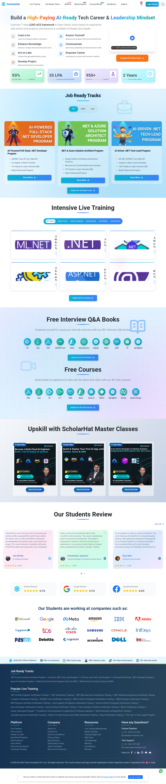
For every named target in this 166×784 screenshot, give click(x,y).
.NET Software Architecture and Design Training (134, 741)
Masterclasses (80, 3)
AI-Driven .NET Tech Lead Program (63, 724)
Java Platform (117, 226)
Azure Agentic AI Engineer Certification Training (73, 749)
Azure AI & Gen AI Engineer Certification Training (117, 749)
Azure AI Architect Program (22, 728)
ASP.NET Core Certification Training (55, 745)
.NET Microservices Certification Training (93, 741)
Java (94, 111)
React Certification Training (111, 761)
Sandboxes (112, 4)
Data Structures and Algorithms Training (113, 757)
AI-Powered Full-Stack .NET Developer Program (133, 724)
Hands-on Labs (17, 781)
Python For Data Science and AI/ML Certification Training (73, 761)
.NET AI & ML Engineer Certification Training (30, 741)
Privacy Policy (108, 777)
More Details (35, 252)
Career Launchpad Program (22, 757)
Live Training (16, 775)
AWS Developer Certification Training (132, 745)
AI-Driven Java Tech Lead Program (95, 724)
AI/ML (83, 111)
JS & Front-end (137, 226)
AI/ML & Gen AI (49, 226)
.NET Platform (28, 226)
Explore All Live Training (83, 293)
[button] (81, 617)
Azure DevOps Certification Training (61, 753)
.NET (72, 111)
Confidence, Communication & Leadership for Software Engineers (65, 757)
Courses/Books (97, 3)
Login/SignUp (152, 4)
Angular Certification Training (24, 745)
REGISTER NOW (35, 532)
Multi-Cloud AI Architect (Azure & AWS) (96, 728)
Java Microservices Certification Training (28, 761)
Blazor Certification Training (132, 753)
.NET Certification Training (62, 741)
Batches (68, 3)
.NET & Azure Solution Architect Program (28, 724)
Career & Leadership (72, 226)
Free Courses (16, 778)
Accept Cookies (135, 777)
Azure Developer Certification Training (27, 753)
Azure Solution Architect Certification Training (98, 753)
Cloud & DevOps (96, 226)
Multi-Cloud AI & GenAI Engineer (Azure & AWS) (57, 728)
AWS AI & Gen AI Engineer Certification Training (93, 745)
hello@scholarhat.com (132, 782)
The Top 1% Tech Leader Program (140, 761)
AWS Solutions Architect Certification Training (30, 749)
